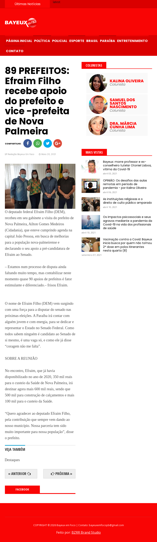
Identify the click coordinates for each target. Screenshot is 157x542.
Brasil (92, 40)
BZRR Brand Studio (86, 532)
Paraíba (107, 40)
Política (42, 40)
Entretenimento (132, 40)
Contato (14, 51)
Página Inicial (19, 40)
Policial (59, 40)
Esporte (76, 40)
